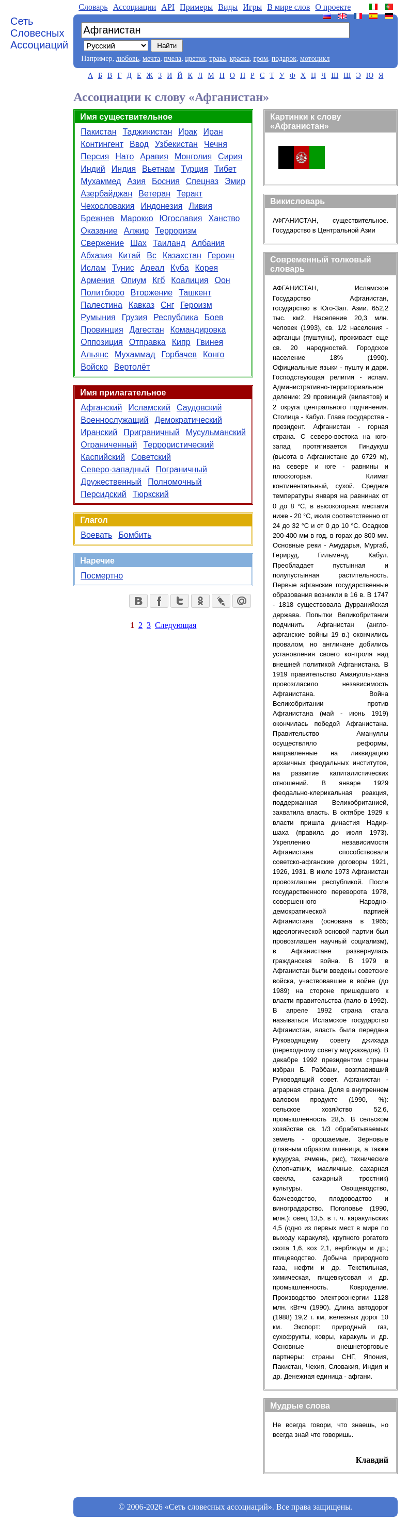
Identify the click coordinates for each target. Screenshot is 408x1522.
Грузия (134, 317)
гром (260, 58)
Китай (129, 255)
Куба (179, 267)
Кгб (158, 280)
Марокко (136, 218)
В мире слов (288, 7)
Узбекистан (176, 144)
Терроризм (176, 230)
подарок (284, 58)
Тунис (123, 267)
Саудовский (199, 407)
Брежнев (97, 218)
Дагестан (147, 329)
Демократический (188, 420)
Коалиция (189, 280)
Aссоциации (134, 7)
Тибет (225, 168)
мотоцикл (314, 58)
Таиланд (169, 243)
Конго (213, 354)
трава (217, 58)
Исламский (149, 407)
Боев (214, 317)
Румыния (98, 317)
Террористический (178, 444)
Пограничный (181, 469)
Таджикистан (147, 131)
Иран (213, 131)
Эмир (235, 181)
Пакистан (98, 131)
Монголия (193, 156)
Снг (167, 305)
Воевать (96, 535)
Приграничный (151, 432)
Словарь (93, 7)
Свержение (102, 243)
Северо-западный (115, 469)
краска (239, 58)
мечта (151, 58)
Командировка (198, 329)
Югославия (181, 218)
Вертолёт (132, 366)
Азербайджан (106, 193)
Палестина (101, 305)
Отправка (147, 342)
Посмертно (102, 575)
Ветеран (154, 193)
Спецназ (202, 181)
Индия (124, 168)
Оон (222, 280)
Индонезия (161, 206)
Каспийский (103, 457)
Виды (228, 7)
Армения (98, 280)
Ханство (224, 218)
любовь (127, 58)
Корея (206, 267)
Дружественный (111, 481)
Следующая (175, 625)
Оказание (99, 230)
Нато (124, 156)
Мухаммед (101, 181)
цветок (195, 58)
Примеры (196, 7)
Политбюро (102, 292)
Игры (252, 7)
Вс (151, 255)
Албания (208, 243)
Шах (138, 243)
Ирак (187, 131)
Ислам (93, 267)
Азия (136, 181)
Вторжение (151, 292)
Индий (93, 168)
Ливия (200, 206)
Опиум (133, 280)
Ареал (152, 267)
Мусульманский (216, 432)
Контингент (102, 144)
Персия (95, 156)
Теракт (189, 193)
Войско (94, 366)
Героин (221, 255)
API (168, 7)
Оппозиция (102, 342)
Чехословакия (107, 206)
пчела (172, 58)
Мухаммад (135, 354)
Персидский (103, 494)
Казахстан (182, 255)
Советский (151, 457)
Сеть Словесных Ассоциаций (39, 33)
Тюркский (151, 494)
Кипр (181, 342)
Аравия (154, 156)
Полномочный (174, 481)
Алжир (136, 230)
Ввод (139, 144)
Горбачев (179, 354)
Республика (175, 317)
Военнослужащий (114, 420)
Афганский (101, 407)
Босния (166, 181)
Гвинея (210, 342)
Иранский (99, 432)
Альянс (94, 354)
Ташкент (195, 292)
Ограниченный (109, 444)
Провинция (102, 329)
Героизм (196, 305)
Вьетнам (158, 168)
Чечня (215, 144)
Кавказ (141, 305)
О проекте (333, 7)
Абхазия (96, 255)
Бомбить (134, 535)
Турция (194, 168)
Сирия (230, 156)
